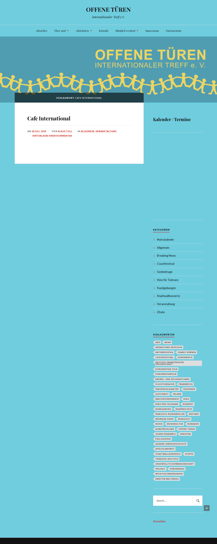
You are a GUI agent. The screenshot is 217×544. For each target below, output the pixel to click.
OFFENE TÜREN (108, 9)
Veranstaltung (106, 131)
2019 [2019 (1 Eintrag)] (157, 342)
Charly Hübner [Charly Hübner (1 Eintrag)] (187, 352)
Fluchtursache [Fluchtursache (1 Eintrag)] (164, 384)
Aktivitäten (82, 30)
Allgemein (88, 131)
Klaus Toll (65, 131)
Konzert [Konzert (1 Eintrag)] (188, 404)
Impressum (152, 30)
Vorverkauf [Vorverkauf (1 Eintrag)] (177, 469)
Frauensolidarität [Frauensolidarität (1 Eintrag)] (167, 389)
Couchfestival (165, 263)
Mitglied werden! (125, 30)
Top (207, 508)
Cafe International (58, 117)
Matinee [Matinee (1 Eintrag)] (194, 414)
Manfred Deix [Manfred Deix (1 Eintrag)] (183, 409)
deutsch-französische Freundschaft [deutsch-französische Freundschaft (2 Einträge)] (169, 363)
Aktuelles (41, 30)
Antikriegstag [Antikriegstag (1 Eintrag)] (164, 352)
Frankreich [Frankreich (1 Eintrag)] (186, 384)
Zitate (161, 312)
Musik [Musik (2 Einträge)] (159, 424)
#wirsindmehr (165, 239)
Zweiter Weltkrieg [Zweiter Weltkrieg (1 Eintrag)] (167, 479)
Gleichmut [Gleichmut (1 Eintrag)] (162, 394)
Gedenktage (165, 271)
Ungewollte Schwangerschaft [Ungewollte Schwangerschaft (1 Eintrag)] (174, 464)
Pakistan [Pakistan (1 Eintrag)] (185, 434)
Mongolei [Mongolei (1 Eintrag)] (184, 419)
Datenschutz (173, 30)
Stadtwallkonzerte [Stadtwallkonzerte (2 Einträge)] (168, 454)
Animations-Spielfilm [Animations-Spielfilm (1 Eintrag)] (168, 347)
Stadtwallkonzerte (168, 296)
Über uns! (60, 30)
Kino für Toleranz (167, 280)
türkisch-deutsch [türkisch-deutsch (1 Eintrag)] (166, 459)
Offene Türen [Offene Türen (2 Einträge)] (186, 429)
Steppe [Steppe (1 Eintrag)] (189, 454)
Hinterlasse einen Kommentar (53, 135)
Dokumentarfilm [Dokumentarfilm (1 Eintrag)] (165, 374)
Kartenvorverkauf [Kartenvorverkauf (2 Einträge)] (167, 399)
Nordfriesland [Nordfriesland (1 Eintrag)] (164, 429)
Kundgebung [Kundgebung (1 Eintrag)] (163, 409)
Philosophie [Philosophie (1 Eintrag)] (163, 439)
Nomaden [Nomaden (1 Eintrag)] (193, 424)
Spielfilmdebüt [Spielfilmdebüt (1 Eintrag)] (164, 449)
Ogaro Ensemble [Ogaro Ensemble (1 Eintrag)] (165, 434)
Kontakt (103, 30)
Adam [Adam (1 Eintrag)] (167, 342)
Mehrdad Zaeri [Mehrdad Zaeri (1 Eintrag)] (164, 419)
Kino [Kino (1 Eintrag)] (186, 399)
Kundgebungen (166, 288)
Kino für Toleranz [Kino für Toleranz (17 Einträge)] (166, 404)
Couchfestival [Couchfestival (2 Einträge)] (164, 357)
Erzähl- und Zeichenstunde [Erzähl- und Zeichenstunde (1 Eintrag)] (172, 379)
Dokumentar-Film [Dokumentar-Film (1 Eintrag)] (166, 369)
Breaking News (166, 255)
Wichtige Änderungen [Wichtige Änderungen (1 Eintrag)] (169, 474)
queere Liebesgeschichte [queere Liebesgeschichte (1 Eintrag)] (171, 444)
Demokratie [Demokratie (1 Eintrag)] (185, 357)
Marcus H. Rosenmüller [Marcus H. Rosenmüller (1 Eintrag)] (170, 414)
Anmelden (159, 521)
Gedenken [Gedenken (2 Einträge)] (189, 389)
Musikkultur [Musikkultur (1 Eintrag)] (175, 424)
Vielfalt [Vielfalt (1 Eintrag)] (160, 469)
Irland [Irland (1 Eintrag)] (177, 394)
